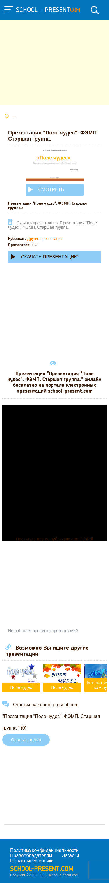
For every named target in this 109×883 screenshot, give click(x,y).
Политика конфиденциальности (44, 850)
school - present (48, 10)
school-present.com (41, 869)
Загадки (70, 855)
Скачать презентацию (45, 256)
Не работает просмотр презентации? (43, 630)
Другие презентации (45, 238)
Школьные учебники (32, 860)
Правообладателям (31, 855)
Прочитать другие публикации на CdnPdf (54, 539)
